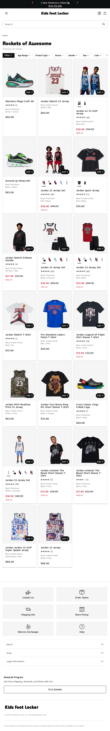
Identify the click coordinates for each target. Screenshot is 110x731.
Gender (73, 55)
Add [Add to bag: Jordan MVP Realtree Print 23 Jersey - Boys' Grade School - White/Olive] (29, 395)
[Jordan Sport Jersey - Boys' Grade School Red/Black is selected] (79, 182)
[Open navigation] (6, 13)
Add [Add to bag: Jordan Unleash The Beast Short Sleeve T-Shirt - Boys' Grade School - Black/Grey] (65, 461)
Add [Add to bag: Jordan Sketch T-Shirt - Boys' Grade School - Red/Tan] (29, 325)
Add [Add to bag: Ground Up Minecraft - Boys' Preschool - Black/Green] (29, 171)
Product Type (42, 55)
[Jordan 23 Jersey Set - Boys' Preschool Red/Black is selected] (44, 182)
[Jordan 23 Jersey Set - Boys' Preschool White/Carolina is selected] (8, 472)
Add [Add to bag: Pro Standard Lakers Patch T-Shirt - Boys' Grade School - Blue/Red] (65, 325)
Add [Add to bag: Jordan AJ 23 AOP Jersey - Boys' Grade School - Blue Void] (100, 92)
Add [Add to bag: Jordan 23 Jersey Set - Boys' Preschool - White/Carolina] (29, 461)
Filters (9, 55)
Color (97, 55)
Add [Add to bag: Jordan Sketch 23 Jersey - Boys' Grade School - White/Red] (65, 92)
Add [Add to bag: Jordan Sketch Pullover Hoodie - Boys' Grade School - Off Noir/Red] (29, 248)
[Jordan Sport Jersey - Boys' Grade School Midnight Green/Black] (85, 182)
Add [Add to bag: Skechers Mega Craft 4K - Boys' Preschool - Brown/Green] (29, 92)
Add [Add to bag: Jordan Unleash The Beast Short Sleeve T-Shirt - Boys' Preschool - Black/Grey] (100, 461)
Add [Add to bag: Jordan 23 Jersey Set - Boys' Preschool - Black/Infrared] (65, 248)
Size (86, 55)
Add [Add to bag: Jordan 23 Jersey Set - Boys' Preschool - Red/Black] (65, 171)
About (55, 644)
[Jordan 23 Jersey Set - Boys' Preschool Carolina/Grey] (61, 182)
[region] (55, 4)
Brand (59, 55)
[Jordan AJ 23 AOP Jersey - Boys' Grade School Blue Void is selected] (79, 103)
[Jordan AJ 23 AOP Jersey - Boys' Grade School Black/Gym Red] (85, 103)
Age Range (24, 55)
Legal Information (55, 661)
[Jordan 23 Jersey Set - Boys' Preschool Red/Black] (55, 182)
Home (5, 35)
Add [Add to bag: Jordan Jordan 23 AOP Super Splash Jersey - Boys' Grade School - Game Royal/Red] (29, 538)
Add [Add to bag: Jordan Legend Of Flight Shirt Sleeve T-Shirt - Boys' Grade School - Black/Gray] (100, 325)
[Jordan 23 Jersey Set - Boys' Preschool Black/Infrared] (49, 182)
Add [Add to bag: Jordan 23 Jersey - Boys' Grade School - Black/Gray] (65, 538)
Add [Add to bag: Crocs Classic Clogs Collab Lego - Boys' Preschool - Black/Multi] (100, 395)
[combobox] (55, 24)
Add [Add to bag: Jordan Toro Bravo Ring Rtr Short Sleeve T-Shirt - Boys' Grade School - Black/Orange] (65, 395)
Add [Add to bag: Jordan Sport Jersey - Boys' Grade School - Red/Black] (100, 171)
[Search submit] (103, 24)
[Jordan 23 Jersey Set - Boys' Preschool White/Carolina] (67, 182)
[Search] (55, 24)
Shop (55, 652)
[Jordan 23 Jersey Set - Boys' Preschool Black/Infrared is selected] (44, 259)
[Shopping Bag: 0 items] (105, 13)
